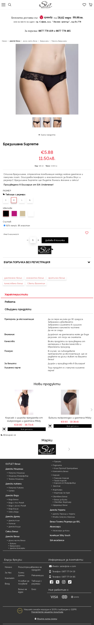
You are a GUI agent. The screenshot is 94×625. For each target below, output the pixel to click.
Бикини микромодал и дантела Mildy (70, 417)
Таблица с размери (15, 194)
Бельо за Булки (60, 499)
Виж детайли (27, 429)
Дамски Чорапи (57, 509)
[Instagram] (64, 582)
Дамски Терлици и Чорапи (64, 514)
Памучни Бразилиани (59, 41)
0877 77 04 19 (68, 571)
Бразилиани (44, 41)
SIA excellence (57, 540)
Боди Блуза (14, 508)
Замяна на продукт (37, 568)
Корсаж (56, 475)
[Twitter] (58, 582)
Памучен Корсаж (61, 478)
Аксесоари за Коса (61, 530)
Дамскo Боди (12, 495)
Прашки (57, 461)
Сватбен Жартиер (62, 502)
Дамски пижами (13, 483)
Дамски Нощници (14, 468)
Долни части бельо (30, 41)
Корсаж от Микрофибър (65, 483)
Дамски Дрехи (13, 516)
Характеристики (16, 294)
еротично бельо (56, 277)
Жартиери (57, 489)
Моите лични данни (47, 616)
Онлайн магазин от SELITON (47, 622)
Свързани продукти (18, 309)
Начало (4, 41)
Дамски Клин (14, 520)
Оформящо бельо (60, 505)
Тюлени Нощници (16, 479)
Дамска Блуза (15, 526)
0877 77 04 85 (68, 576)
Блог (34, 589)
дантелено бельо (13, 277)
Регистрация (25, 567)
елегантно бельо (35, 277)
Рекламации (38, 575)
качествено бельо (13, 283)
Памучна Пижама (16, 487)
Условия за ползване (23, 582)
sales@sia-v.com (68, 566)
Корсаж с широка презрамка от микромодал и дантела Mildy (24, 419)
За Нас (8, 572)
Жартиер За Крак (62, 492)
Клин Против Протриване (66, 468)
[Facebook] (52, 582)
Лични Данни (21, 574)
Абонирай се (9, 434)
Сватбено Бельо (60, 496)
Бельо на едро (22, 590)
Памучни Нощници (17, 473)
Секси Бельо (12, 531)
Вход (7, 583)
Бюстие (56, 486)
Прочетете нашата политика (47, 611)
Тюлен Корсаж (60, 480)
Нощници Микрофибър (18, 476)
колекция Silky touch (60, 535)
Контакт (10, 578)
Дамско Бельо (15, 41)
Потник (12, 523)
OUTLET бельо (13, 463)
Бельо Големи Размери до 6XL (65, 521)
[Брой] (33, 240)
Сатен (12, 490)
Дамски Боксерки (17, 548)
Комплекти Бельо (60, 471)
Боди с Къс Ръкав (16, 502)
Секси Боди (14, 511)
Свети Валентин (36, 283)
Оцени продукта (48, 135)
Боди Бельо (14, 499)
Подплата (57, 465)
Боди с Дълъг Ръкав (17, 505)
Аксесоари (55, 526)
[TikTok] (70, 582)
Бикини (13, 543)
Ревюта (10, 301)
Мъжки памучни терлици (64, 517)
